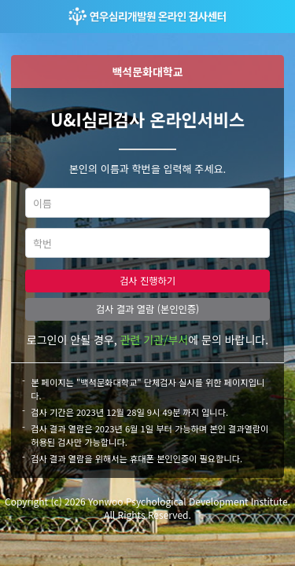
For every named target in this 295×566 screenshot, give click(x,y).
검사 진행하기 (147, 281)
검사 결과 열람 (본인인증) (147, 309)
